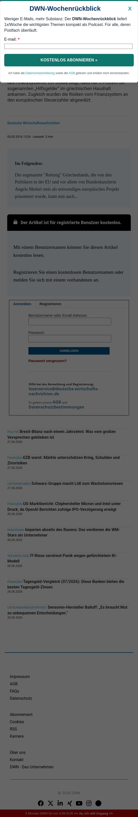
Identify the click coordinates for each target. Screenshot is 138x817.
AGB (72, 73)
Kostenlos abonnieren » (69, 60)
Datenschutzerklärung (40, 73)
